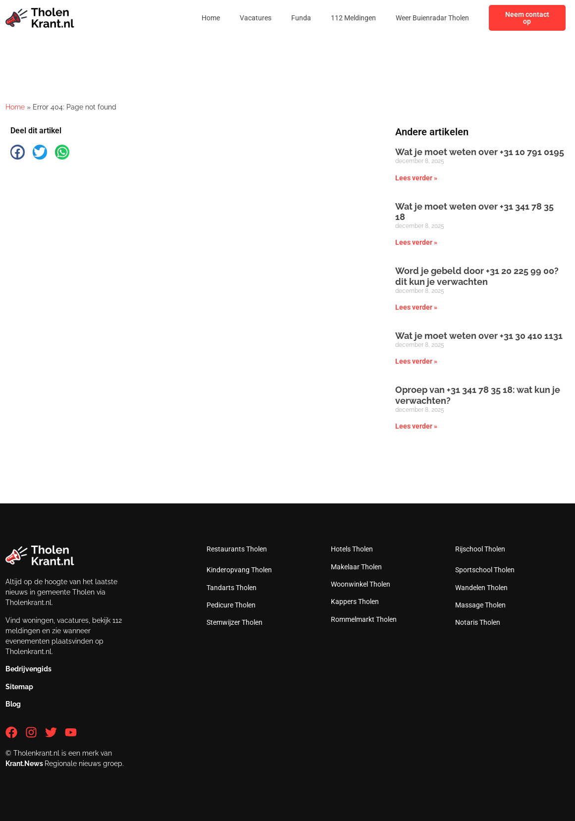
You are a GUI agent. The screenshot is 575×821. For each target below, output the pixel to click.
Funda (301, 18)
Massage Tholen (480, 605)
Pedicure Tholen (231, 605)
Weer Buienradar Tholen (432, 18)
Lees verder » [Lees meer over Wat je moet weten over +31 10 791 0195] (416, 178)
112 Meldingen (353, 18)
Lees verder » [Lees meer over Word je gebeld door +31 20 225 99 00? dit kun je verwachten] (416, 307)
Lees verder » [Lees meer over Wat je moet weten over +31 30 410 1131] (416, 361)
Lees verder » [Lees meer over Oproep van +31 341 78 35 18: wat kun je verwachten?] (416, 426)
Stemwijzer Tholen (234, 622)
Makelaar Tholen (356, 567)
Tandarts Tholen (232, 588)
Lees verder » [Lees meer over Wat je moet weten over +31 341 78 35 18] (416, 242)
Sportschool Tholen (485, 570)
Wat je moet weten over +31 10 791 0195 (479, 152)
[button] (17, 152)
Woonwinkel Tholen (360, 584)
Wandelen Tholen (481, 588)
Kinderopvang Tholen (239, 570)
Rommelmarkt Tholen (364, 619)
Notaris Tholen (477, 622)
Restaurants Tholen (237, 549)
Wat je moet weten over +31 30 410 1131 (479, 335)
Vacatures (255, 18)
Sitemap (19, 687)
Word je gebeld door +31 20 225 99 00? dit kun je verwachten (477, 276)
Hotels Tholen (352, 549)
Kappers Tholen (355, 601)
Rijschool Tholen (480, 549)
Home (211, 18)
